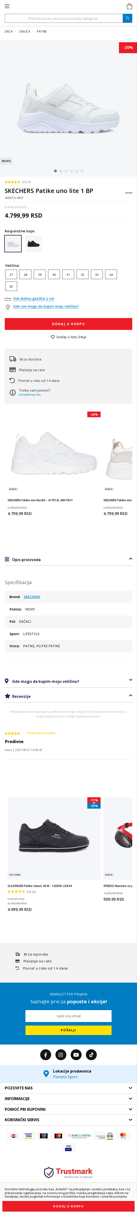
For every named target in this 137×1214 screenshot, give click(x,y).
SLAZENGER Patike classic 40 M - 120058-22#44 (40, 886)
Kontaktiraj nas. (30, 394)
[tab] (68, 559)
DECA (9, 31)
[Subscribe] (68, 1030)
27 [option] (11, 274)
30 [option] (54, 274)
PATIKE (42, 31)
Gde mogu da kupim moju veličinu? (45, 681)
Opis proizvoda (26, 559)
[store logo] (68, 6)
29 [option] (39, 274)
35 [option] (11, 286)
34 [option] (111, 274)
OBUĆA (25, 31)
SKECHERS (32, 597)
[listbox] (68, 281)
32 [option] (82, 274)
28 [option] (25, 274)
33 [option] (96, 274)
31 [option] (68, 274)
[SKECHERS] (128, 195)
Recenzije (21, 696)
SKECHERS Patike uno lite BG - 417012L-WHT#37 (40, 500)
